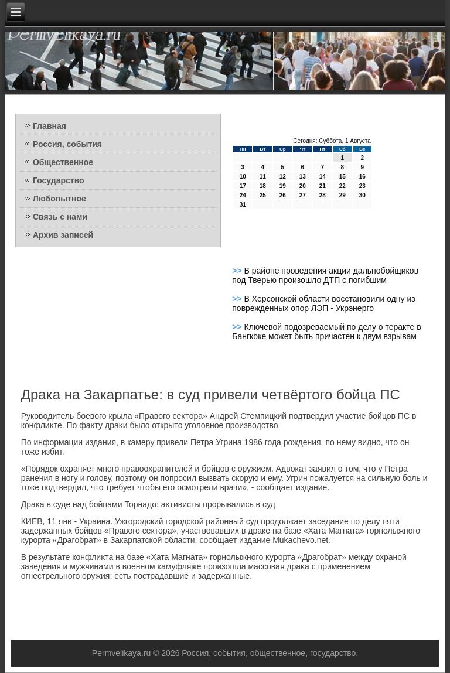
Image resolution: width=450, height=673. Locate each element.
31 (243, 204)
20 (302, 186)
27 (302, 195)
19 (282, 186)
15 (342, 176)
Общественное (63, 162)
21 (322, 186)
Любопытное (59, 198)
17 (243, 186)
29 (342, 195)
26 (282, 195)
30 (362, 195)
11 (263, 176)
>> (238, 270)
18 (263, 186)
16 (362, 176)
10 (243, 176)
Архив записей (63, 235)
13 (302, 176)
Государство (58, 180)
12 (282, 176)
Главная (49, 126)
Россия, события (67, 144)
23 (362, 186)
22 (342, 186)
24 (243, 195)
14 (322, 176)
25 (263, 195)
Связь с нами (60, 216)
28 (322, 195)
